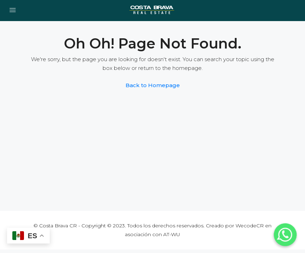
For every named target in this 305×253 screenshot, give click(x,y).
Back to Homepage (153, 85)
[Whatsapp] (285, 234)
